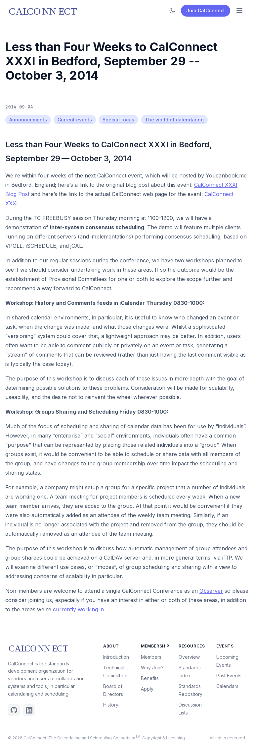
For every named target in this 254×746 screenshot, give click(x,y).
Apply (147, 689)
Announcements (28, 119)
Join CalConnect (205, 10)
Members (151, 657)
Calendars (227, 686)
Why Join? (152, 667)
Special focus (118, 119)
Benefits (150, 678)
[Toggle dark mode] (172, 11)
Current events (75, 119)
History (110, 705)
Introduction (116, 657)
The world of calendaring (174, 119)
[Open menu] (239, 10)
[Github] (14, 710)
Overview (189, 657)
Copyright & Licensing (163, 737)
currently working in (78, 609)
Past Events (228, 675)
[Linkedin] (29, 710)
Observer (211, 590)
